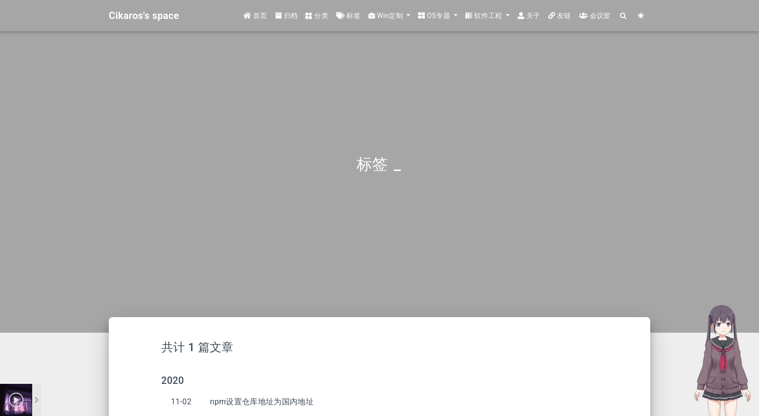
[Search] (624, 16)
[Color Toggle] (641, 16)
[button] (389, 16)
